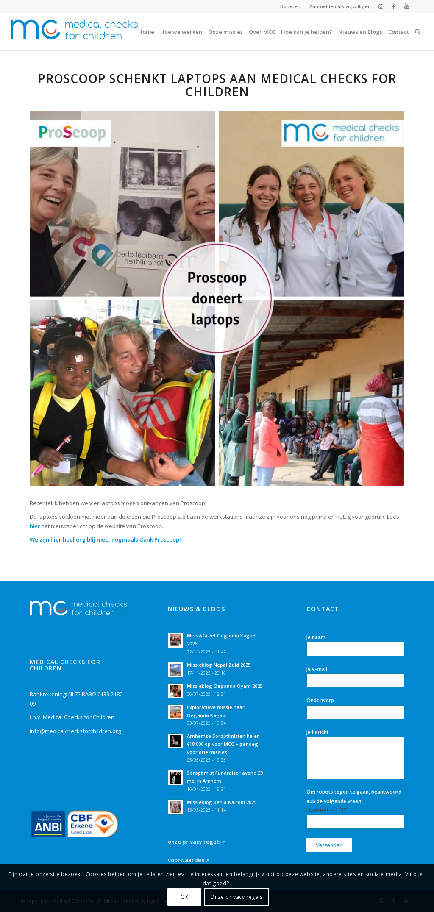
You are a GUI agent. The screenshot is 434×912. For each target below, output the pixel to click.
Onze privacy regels (236, 897)
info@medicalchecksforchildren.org (75, 731)
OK (184, 897)
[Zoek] (417, 31)
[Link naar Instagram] (381, 6)
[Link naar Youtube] (406, 6)
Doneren (290, 6)
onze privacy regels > (196, 841)
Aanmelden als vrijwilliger (339, 6)
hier (35, 526)
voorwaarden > (188, 860)
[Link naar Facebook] (393, 6)
